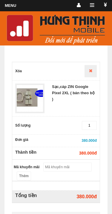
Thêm (24, 176)
